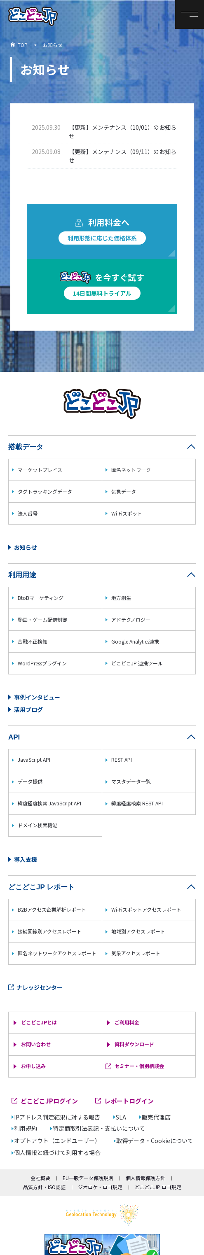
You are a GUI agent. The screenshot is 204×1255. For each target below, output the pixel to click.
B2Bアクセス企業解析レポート (52, 909)
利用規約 (25, 1128)
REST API (121, 759)
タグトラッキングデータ (45, 491)
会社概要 (40, 1177)
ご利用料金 (127, 1022)
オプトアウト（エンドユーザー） (57, 1141)
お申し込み (33, 1065)
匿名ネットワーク (131, 469)
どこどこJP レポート (41, 887)
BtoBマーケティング (40, 597)
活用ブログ (28, 709)
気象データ (123, 491)
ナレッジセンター (39, 987)
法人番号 (28, 513)
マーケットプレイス (40, 469)
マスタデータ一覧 (131, 781)
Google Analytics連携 (135, 641)
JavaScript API (34, 759)
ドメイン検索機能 (37, 824)
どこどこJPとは (39, 1022)
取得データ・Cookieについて (154, 1141)
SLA (121, 1117)
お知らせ (25, 547)
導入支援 (25, 859)
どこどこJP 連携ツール (137, 663)
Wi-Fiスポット (126, 513)
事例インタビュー (37, 697)
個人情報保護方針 (145, 1177)
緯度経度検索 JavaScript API (49, 803)
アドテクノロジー (130, 619)
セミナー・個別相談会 (139, 1065)
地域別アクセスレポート (138, 931)
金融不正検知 (32, 641)
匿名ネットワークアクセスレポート (57, 952)
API (14, 737)
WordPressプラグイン (42, 663)
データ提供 (30, 781)
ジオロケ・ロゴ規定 (100, 1186)
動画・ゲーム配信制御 (42, 619)
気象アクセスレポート (135, 952)
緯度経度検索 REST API (137, 803)
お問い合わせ (36, 1043)
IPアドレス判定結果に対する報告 (57, 1117)
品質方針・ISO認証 (44, 1186)
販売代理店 (156, 1117)
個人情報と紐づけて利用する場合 (57, 1153)
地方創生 (121, 597)
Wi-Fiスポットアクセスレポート (146, 909)
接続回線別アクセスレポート (50, 931)
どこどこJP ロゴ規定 (158, 1186)
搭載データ (25, 447)
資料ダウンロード (134, 1043)
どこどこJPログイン (49, 1100)
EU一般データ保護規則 (88, 1177)
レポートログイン (129, 1100)
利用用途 (22, 575)
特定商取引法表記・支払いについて (99, 1128)
